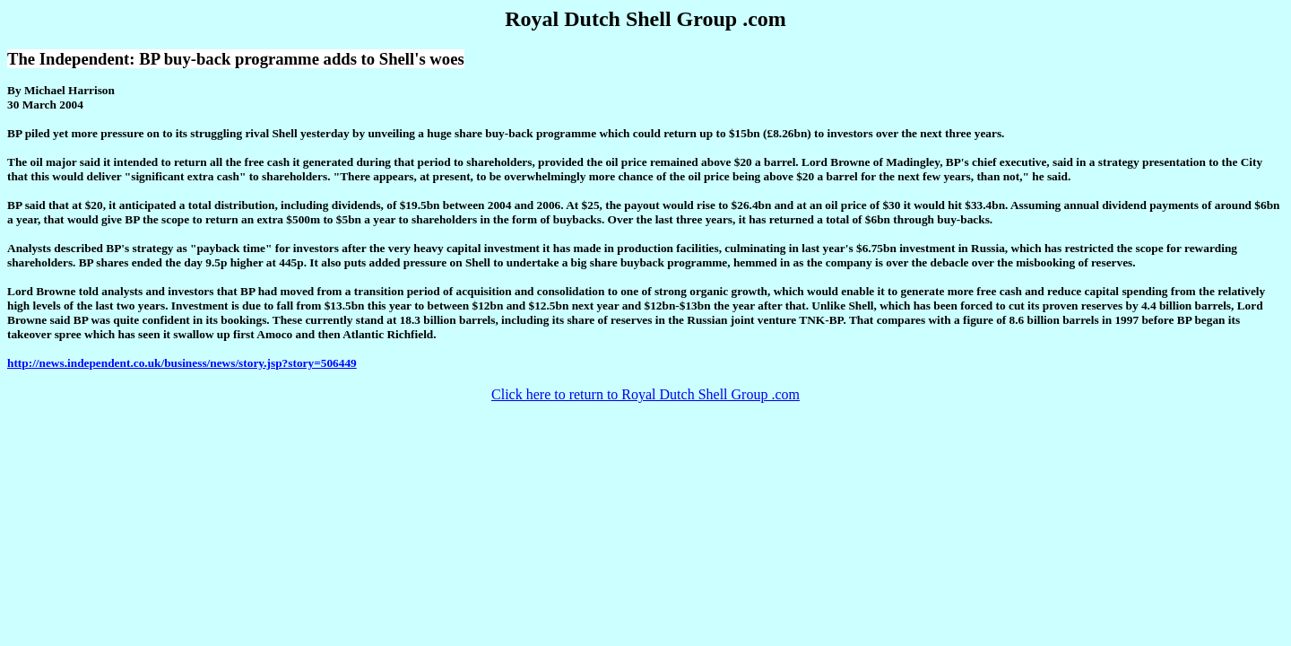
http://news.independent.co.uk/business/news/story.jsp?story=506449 (182, 363)
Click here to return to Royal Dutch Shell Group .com (645, 394)
